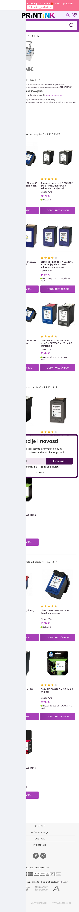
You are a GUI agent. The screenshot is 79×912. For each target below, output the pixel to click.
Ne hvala (39, 472)
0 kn (74, 15)
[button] (39, 441)
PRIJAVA (68, 16)
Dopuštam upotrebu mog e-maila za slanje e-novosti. (33, 466)
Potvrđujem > (59, 461)
